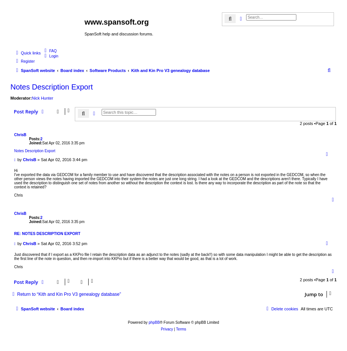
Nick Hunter (42, 98)
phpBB (154, 322)
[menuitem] (49, 50)
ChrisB (20, 135)
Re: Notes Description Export (47, 233)
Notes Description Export (51, 87)
